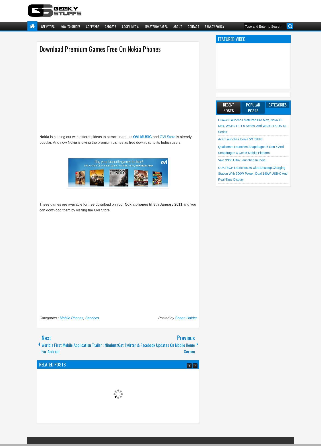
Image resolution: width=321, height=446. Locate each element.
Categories (277, 105)
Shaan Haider (186, 318)
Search (290, 26)
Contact (193, 26)
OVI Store (167, 137)
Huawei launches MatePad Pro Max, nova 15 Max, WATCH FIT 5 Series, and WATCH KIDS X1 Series (252, 126)
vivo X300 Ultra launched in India (241, 160)
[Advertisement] (113, 92)
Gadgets (110, 26)
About (177, 26)
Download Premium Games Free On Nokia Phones (100, 49)
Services (92, 318)
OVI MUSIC (142, 137)
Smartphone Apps (156, 26)
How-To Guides (70, 26)
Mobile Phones (71, 318)
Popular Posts (253, 107)
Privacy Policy (214, 26)
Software (92, 26)
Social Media (130, 26)
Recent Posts (228, 107)
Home (32, 26)
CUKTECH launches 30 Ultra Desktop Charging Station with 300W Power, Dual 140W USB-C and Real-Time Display (253, 173)
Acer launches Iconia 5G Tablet (240, 139)
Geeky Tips (48, 26)
